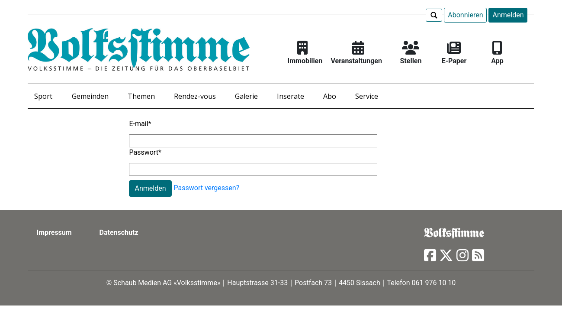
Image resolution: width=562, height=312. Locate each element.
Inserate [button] (290, 96)
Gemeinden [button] (90, 96)
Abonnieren (465, 15)
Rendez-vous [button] (195, 96)
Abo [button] (329, 96)
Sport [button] (43, 96)
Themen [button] (141, 96)
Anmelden (507, 15)
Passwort (145, 152)
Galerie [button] (246, 96)
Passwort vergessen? (207, 188)
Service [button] (366, 96)
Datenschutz (119, 232)
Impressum (54, 232)
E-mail (140, 124)
